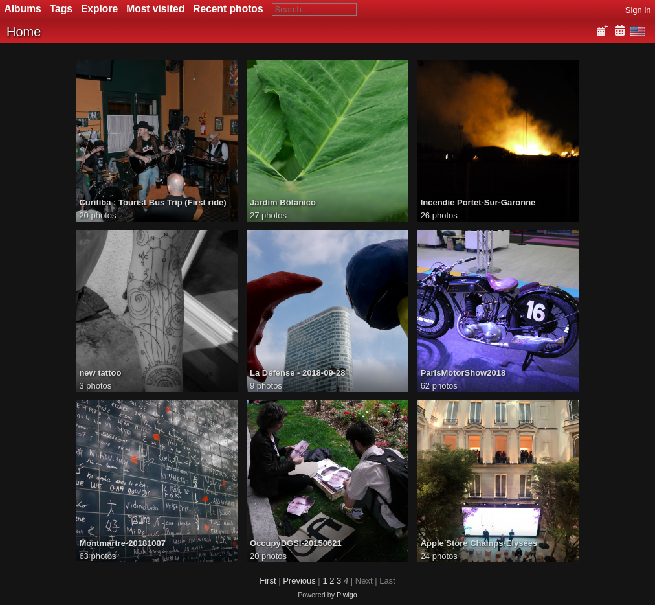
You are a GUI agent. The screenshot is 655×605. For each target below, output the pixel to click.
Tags (61, 8)
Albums (23, 8)
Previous (299, 581)
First (268, 581)
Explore (99, 8)
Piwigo (347, 595)
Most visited (155, 8)
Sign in (638, 10)
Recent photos (228, 8)
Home (23, 32)
